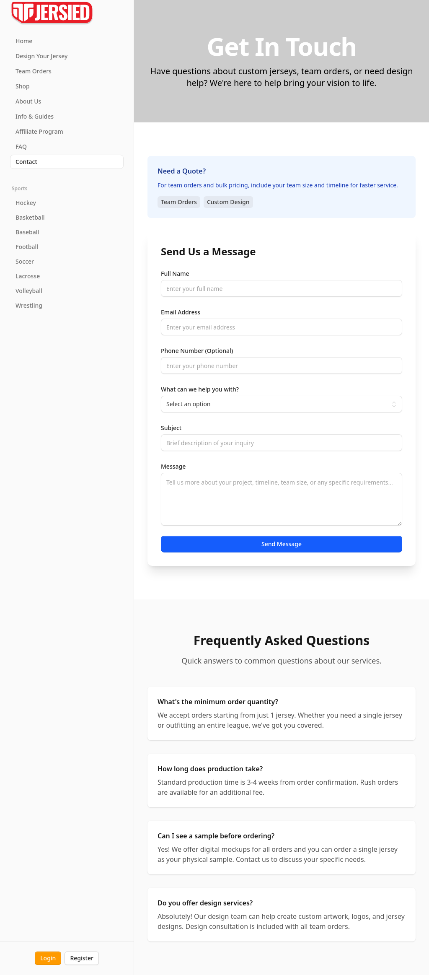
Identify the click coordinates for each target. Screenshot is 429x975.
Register (81, 958)
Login (48, 958)
